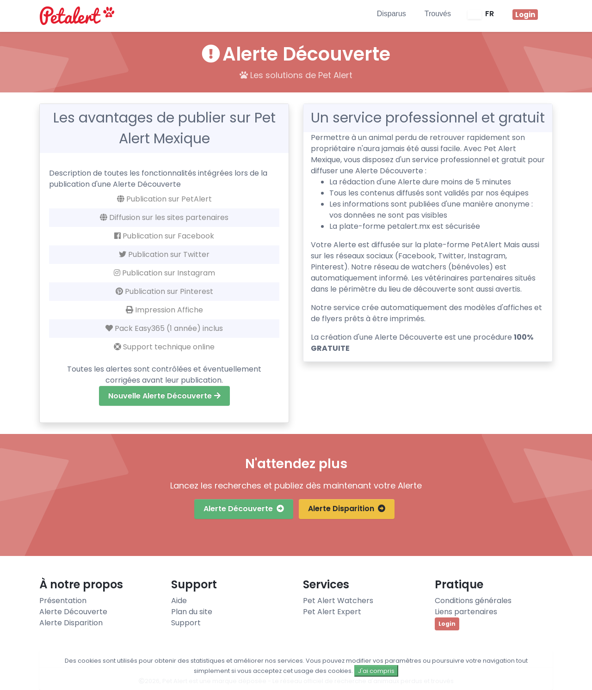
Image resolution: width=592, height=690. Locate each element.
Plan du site (191, 611)
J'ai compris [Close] (376, 671)
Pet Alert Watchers (338, 600)
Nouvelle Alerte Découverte (164, 396)
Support (186, 622)
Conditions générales (473, 600)
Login (447, 624)
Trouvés (438, 14)
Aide (179, 600)
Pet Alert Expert (332, 611)
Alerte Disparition (346, 508)
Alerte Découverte (244, 508)
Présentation (62, 600)
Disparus (391, 14)
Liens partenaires (466, 611)
